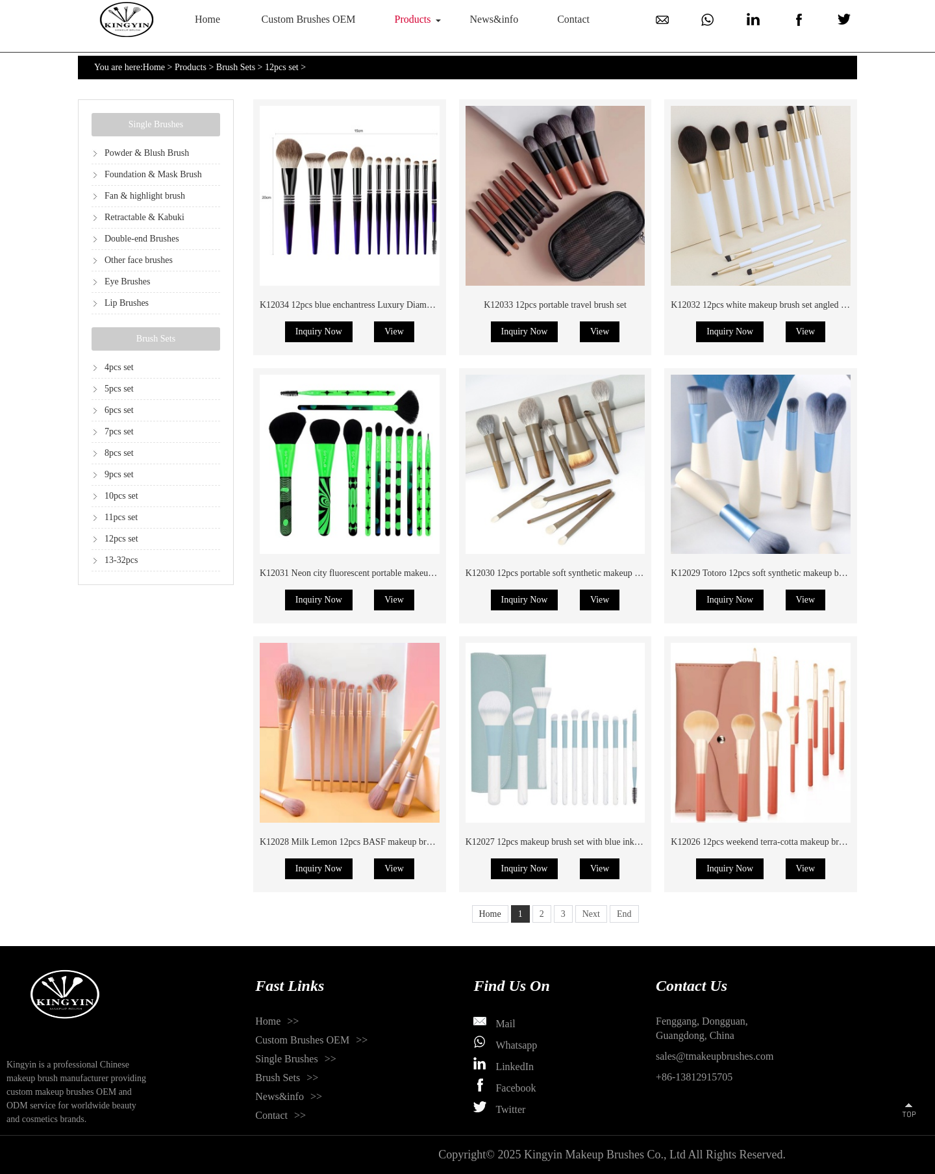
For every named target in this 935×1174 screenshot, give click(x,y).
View (393, 331)
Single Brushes (156, 124)
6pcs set (119, 410)
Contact (573, 19)
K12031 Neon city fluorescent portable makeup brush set (364, 573)
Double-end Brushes (142, 239)
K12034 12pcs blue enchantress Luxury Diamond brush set (367, 305)
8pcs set (119, 453)
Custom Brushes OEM (309, 19)
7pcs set (119, 431)
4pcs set (119, 367)
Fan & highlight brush (145, 196)
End (624, 914)
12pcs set (282, 67)
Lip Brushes (127, 303)
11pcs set (121, 517)
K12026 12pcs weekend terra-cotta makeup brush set (767, 842)
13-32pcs (121, 560)
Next (591, 914)
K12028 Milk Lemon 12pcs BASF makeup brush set (355, 842)
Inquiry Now (318, 331)
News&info (494, 19)
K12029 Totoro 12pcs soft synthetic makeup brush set (769, 573)
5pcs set (119, 388)
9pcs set (119, 474)
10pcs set (121, 496)
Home (207, 19)
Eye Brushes (127, 281)
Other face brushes (139, 260)
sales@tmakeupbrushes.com (714, 1056)
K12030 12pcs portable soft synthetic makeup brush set (566, 573)
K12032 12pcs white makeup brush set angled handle (768, 305)
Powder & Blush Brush (147, 153)
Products (413, 19)
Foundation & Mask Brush (153, 174)
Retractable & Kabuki (144, 217)
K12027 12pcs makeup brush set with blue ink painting (566, 842)
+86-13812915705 (694, 1076)
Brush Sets (235, 67)
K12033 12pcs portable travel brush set (555, 305)
